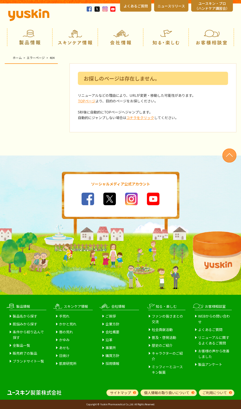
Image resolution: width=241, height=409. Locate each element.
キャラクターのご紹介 (167, 356)
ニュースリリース (171, 5)
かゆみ (64, 339)
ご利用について (215, 392)
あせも (64, 347)
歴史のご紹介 (162, 345)
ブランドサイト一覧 (28, 361)
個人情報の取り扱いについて (166, 392)
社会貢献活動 (162, 329)
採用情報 (112, 363)
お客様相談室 (211, 37)
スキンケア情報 (75, 37)
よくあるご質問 (136, 5)
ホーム (17, 57)
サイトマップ (120, 392)
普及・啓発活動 (164, 337)
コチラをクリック (140, 117)
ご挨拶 (110, 316)
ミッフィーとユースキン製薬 (167, 369)
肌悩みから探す (25, 323)
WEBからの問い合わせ (214, 319)
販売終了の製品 (25, 353)
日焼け (64, 355)
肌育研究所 (67, 363)
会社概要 (112, 331)
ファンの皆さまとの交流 (167, 319)
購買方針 (112, 355)
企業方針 (112, 323)
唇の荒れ (66, 331)
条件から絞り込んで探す (28, 334)
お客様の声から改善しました (213, 353)
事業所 (110, 347)
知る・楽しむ (166, 37)
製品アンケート (210, 364)
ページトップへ (229, 155)
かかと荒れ (67, 323)
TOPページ (86, 100)
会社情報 (120, 37)
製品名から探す (25, 316)
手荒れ (64, 316)
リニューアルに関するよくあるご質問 (213, 340)
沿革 (108, 339)
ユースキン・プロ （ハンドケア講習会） (212, 6)
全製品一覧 (21, 345)
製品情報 (29, 37)
